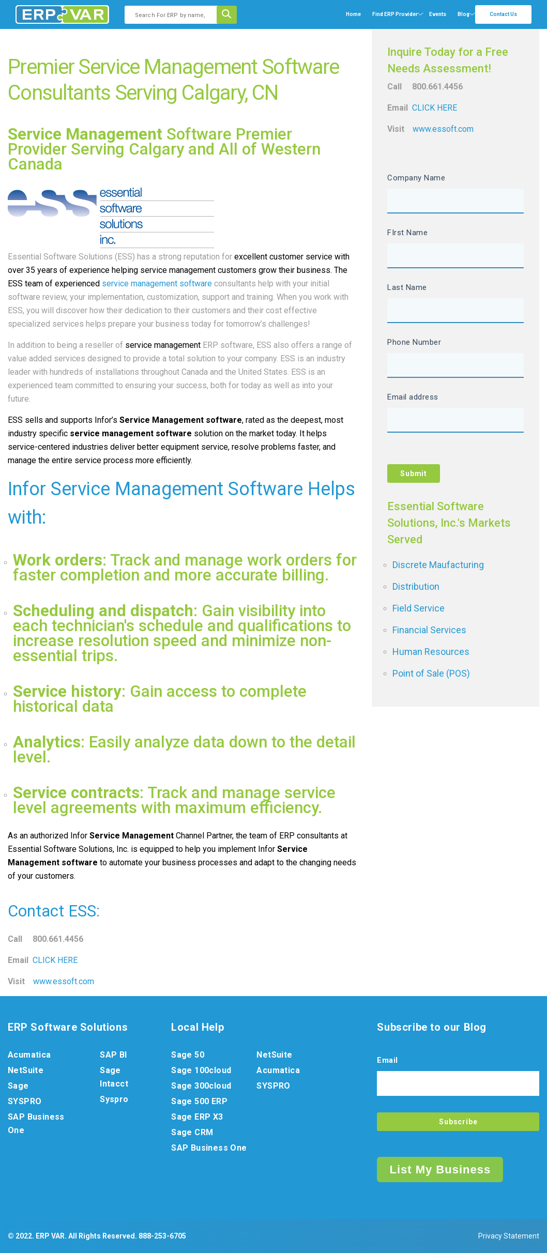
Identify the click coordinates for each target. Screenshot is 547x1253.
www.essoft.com (63, 981)
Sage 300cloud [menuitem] (201, 1086)
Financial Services (429, 629)
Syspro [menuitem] (114, 1099)
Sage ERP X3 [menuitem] (197, 1117)
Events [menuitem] (437, 14)
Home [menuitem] (353, 14)
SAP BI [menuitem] (113, 1055)
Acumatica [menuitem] (29, 1055)
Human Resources (430, 651)
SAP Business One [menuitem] (36, 1123)
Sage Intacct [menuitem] (114, 1077)
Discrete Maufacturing (438, 564)
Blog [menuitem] (463, 14)
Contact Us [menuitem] (503, 14)
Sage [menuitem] (18, 1086)
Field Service (418, 608)
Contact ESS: (54, 911)
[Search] (230, 15)
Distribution (415, 586)
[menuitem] (395, 14)
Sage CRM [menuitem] (192, 1132)
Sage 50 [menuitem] (187, 1055)
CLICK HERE (55, 960)
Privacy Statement (508, 1236)
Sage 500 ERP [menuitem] (199, 1101)
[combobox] (174, 15)
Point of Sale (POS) (431, 673)
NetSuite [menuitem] (25, 1070)
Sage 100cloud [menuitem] (201, 1070)
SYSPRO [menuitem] (24, 1101)
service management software (157, 283)
